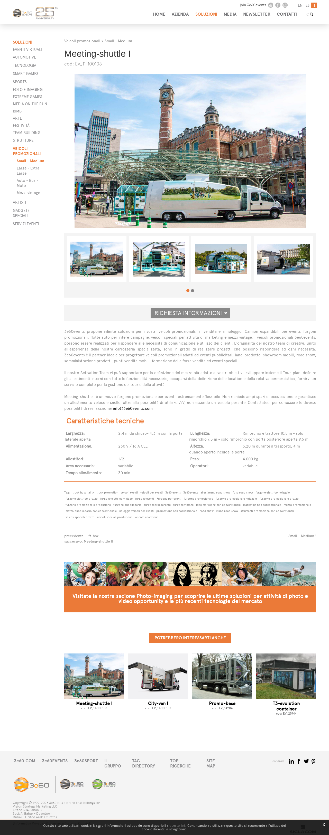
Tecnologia (24, 65)
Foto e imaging (28, 89)
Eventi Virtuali (27, 49)
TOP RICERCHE (191, 760)
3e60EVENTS (56, 760)
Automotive (24, 57)
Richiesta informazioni (190, 313)
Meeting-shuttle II (98, 541)
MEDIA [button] (229, 12)
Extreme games (27, 96)
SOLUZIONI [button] (204, 12)
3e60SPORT (88, 760)
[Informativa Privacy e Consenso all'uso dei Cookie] (51, 819)
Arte (17, 118)
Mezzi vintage (28, 192)
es (307, 5)
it (313, 5)
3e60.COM (25, 760)
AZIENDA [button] (176, 12)
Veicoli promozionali (82, 41)
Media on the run (30, 103)
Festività (21, 125)
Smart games (25, 73)
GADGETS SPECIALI (21, 213)
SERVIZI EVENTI (26, 223)
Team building (27, 132)
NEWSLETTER (256, 12)
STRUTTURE (23, 140)
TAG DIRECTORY (153, 760)
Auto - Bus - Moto (27, 183)
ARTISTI (19, 202)
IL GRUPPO (118, 760)
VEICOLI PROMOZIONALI (27, 151)
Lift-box (92, 536)
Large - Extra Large (28, 171)
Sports (20, 81)
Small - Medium (30, 160)
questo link (177, 826)
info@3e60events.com (133, 408)
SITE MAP (223, 760)
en (299, 5)
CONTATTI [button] (288, 12)
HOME (154, 12)
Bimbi (18, 111)
